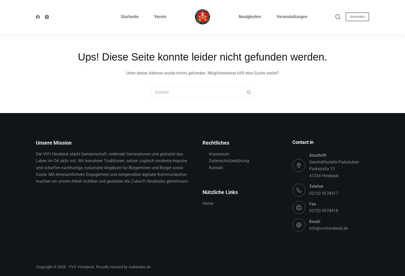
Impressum (219, 154)
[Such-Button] (249, 92)
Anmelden (357, 17)
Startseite (130, 16)
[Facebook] (38, 17)
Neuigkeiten (250, 16)
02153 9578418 (323, 210)
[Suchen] (337, 16)
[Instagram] (47, 17)
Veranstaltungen (292, 16)
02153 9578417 (323, 193)
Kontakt (216, 167)
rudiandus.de (140, 267)
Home (207, 203)
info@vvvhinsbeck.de (328, 228)
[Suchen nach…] (197, 92)
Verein (160, 16)
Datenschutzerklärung (229, 160)
